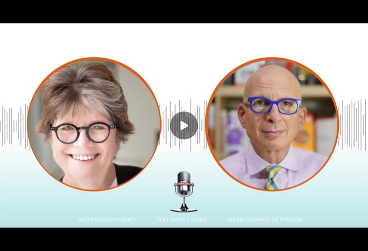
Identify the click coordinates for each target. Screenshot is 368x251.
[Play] (184, 125)
